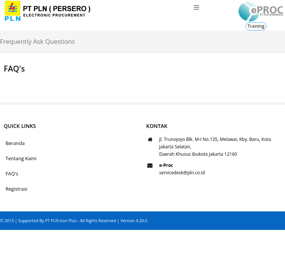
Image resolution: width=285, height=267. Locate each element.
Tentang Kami (21, 158)
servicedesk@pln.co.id (182, 172)
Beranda (15, 143)
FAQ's (12, 173)
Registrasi (16, 188)
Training (256, 26)
